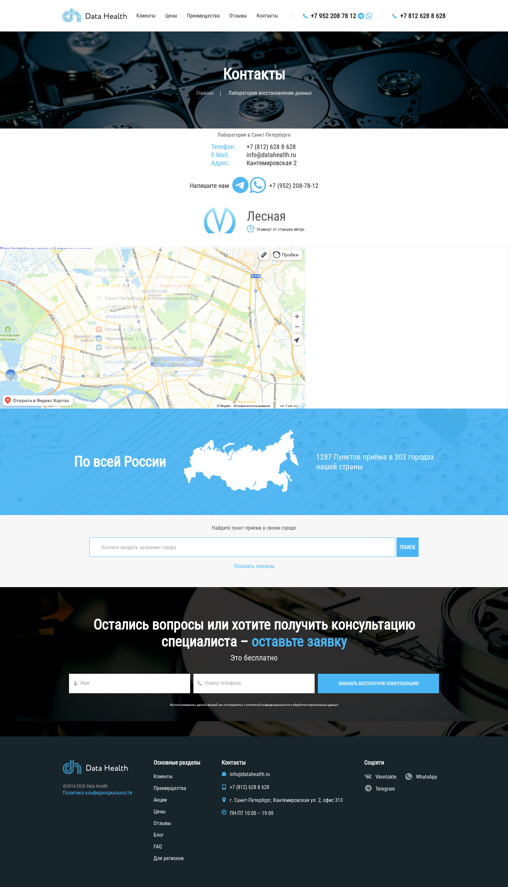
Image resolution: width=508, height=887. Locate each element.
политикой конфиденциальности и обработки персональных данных (292, 705)
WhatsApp (426, 777)
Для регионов (169, 858)
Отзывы (238, 16)
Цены (171, 16)
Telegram (385, 789)
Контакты (267, 16)
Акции (160, 800)
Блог (159, 835)
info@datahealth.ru (271, 155)
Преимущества (203, 16)
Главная (205, 93)
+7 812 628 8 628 (422, 16)
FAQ (158, 847)
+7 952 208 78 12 (333, 16)
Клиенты (146, 16)
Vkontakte (386, 777)
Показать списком (254, 566)
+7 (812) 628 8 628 (271, 147)
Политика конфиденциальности (97, 793)
